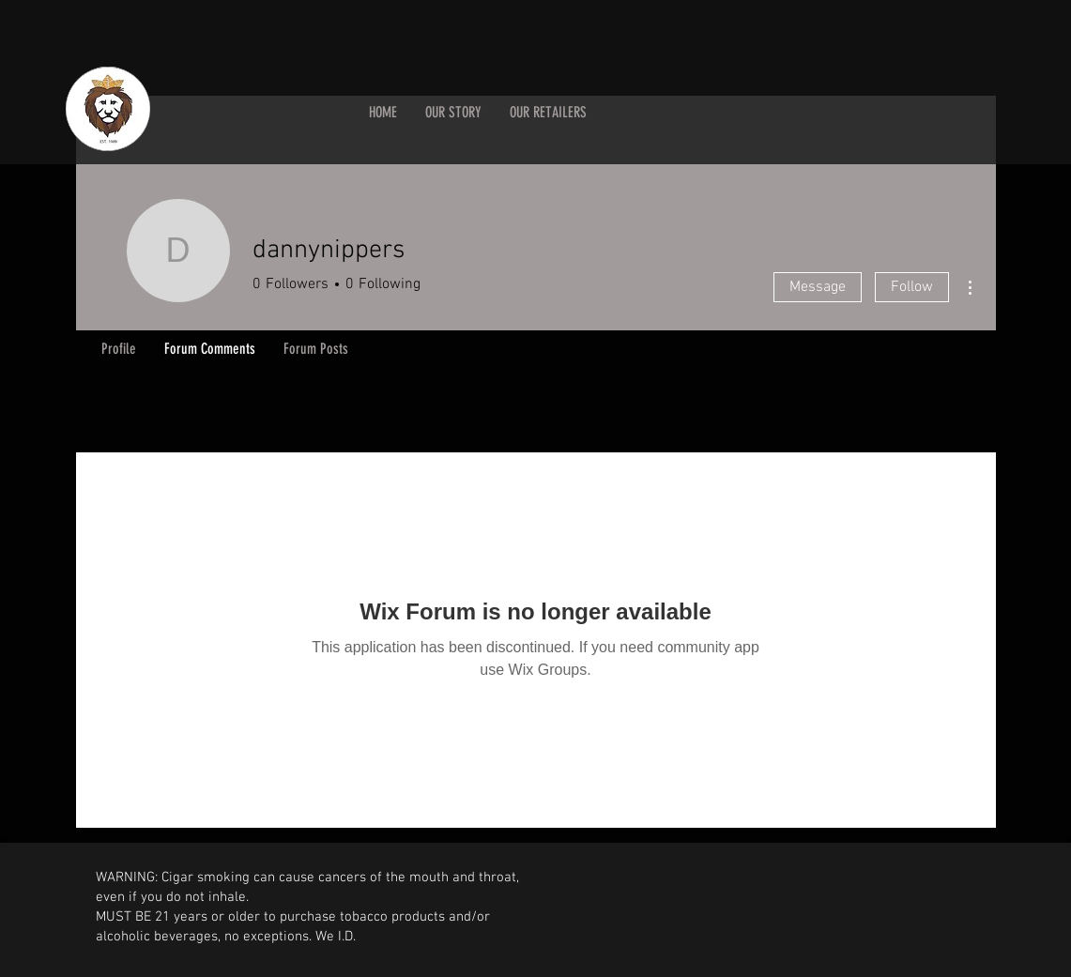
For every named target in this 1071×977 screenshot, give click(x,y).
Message (817, 287)
